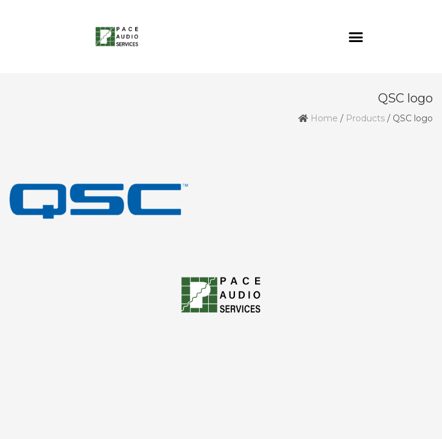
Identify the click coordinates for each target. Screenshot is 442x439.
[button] (356, 36)
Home (324, 118)
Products (365, 118)
